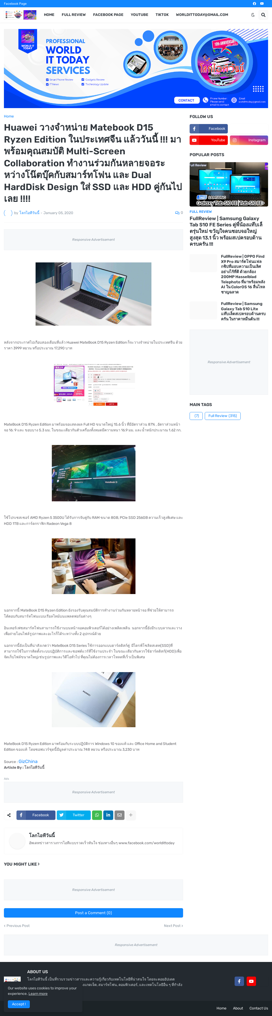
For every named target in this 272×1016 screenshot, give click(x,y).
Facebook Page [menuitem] (108, 15)
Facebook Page (15, 3)
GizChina (28, 761)
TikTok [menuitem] (162, 15)
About (238, 1008)
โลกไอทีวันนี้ (42, 835)
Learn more (38, 993)
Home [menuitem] (49, 15)
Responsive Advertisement (93, 240)
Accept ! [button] (19, 1004)
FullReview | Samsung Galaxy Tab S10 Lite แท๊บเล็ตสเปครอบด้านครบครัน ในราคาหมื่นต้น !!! (243, 311)
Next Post (172, 926)
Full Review (222, 416)
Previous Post (18, 926)
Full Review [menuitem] (74, 15)
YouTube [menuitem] (139, 15)
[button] (253, 15)
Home (9, 116)
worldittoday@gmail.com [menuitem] (202, 15)
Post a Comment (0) (93, 913)
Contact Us (259, 1008)
